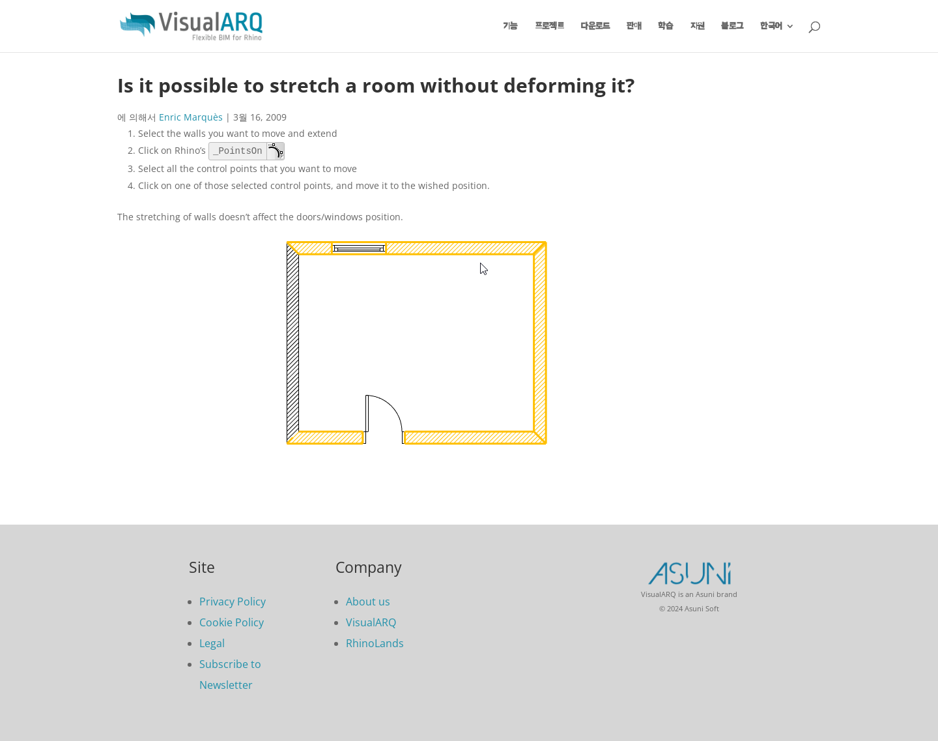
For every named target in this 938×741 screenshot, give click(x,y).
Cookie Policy (231, 622)
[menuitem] (777, 37)
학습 (666, 26)
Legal (212, 643)
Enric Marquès (191, 117)
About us (368, 601)
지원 (697, 26)
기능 (511, 26)
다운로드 (595, 26)
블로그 (732, 26)
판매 (634, 26)
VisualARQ (371, 622)
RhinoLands (375, 643)
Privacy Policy (232, 601)
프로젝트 (549, 26)
